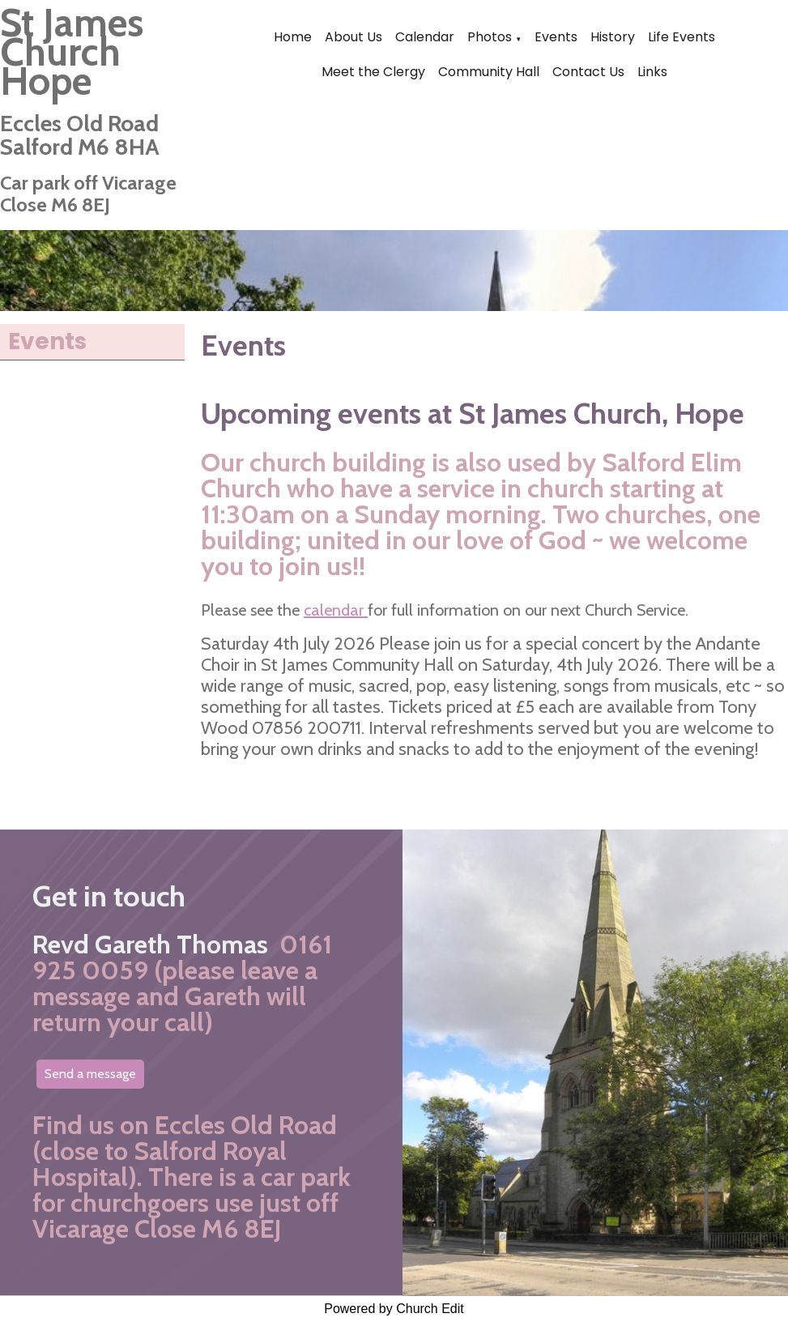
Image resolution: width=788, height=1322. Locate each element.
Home (293, 37)
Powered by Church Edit (394, 1309)
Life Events (681, 37)
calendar (336, 610)
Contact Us (588, 71)
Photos (489, 37)
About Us (353, 37)
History (612, 37)
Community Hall (488, 71)
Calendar (424, 37)
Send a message (90, 1073)
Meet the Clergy (373, 71)
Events (556, 37)
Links (652, 71)
